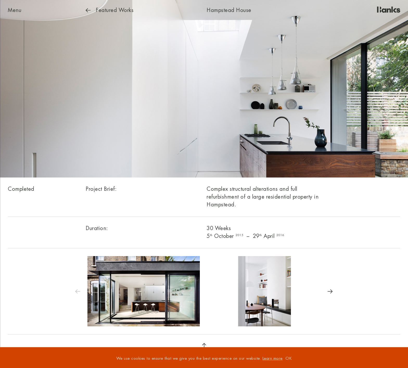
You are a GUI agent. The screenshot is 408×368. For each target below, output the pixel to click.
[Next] (330, 291)
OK (288, 358)
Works (109, 10)
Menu (14, 10)
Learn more (273, 358)
